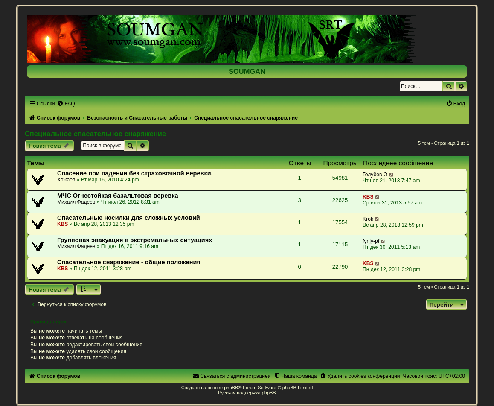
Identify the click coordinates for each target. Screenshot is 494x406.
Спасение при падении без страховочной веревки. (135, 173)
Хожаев (66, 180)
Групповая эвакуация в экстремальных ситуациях (134, 240)
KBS (368, 197)
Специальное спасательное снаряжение (95, 133)
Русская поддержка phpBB (247, 392)
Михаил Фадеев (76, 202)
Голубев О (375, 175)
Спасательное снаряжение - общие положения (129, 262)
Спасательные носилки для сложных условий (128, 217)
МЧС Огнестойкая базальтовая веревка (117, 195)
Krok (368, 219)
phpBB (231, 387)
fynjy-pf (371, 241)
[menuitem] (66, 104)
